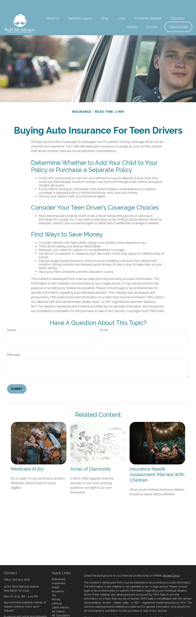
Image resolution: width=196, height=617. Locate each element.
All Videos (58, 599)
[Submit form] (16, 377)
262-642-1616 (21, 568)
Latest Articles (60, 595)
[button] (53, 6)
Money (56, 587)
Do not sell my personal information (135, 614)
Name (11, 318)
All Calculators (61, 604)
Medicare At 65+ (27, 457)
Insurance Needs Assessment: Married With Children (157, 463)
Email (104, 318)
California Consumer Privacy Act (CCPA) (108, 610)
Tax (54, 583)
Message (13, 343)
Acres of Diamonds (90, 457)
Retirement (58, 567)
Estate (55, 575)
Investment (58, 571)
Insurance (58, 579)
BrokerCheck (171, 564)
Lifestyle (57, 591)
